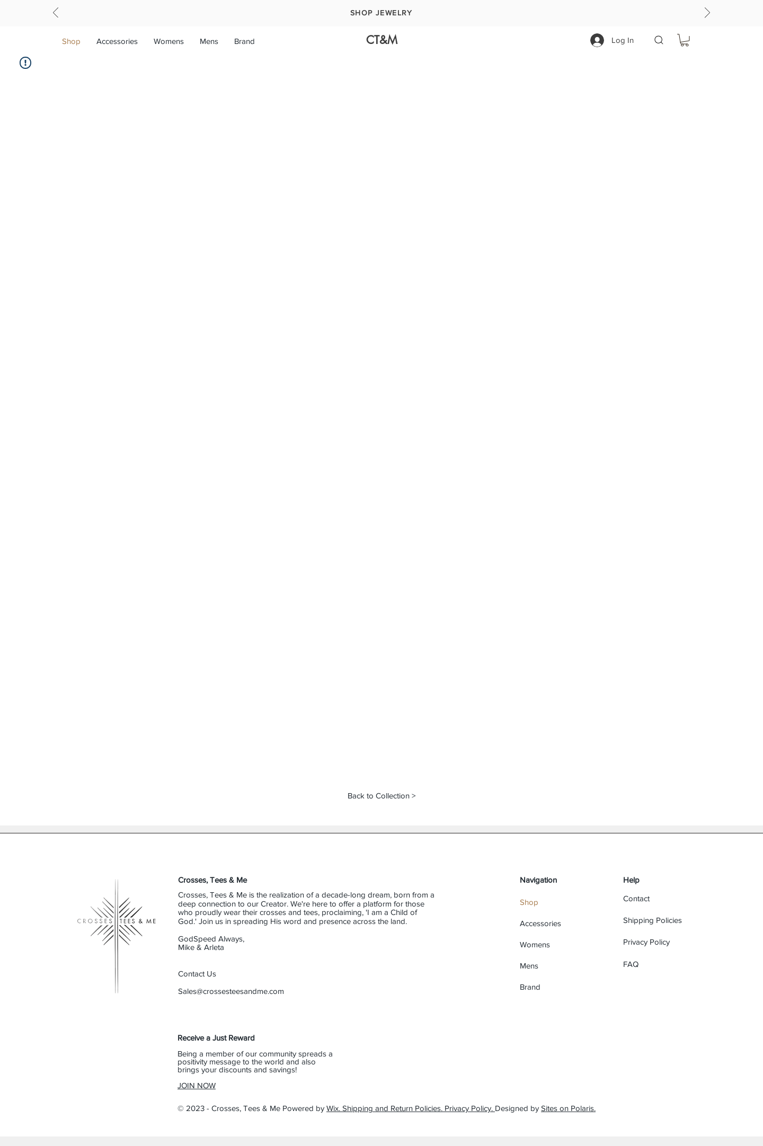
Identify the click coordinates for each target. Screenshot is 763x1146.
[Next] (707, 13)
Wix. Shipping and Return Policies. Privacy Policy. (410, 1108)
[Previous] (55, 13)
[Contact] (660, 898)
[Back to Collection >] (381, 795)
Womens (535, 944)
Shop (529, 902)
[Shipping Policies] (660, 920)
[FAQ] (660, 964)
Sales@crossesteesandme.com (231, 991)
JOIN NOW (197, 1085)
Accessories (540, 923)
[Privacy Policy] (660, 941)
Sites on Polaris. (568, 1108)
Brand (530, 986)
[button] (169, 41)
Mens (529, 965)
